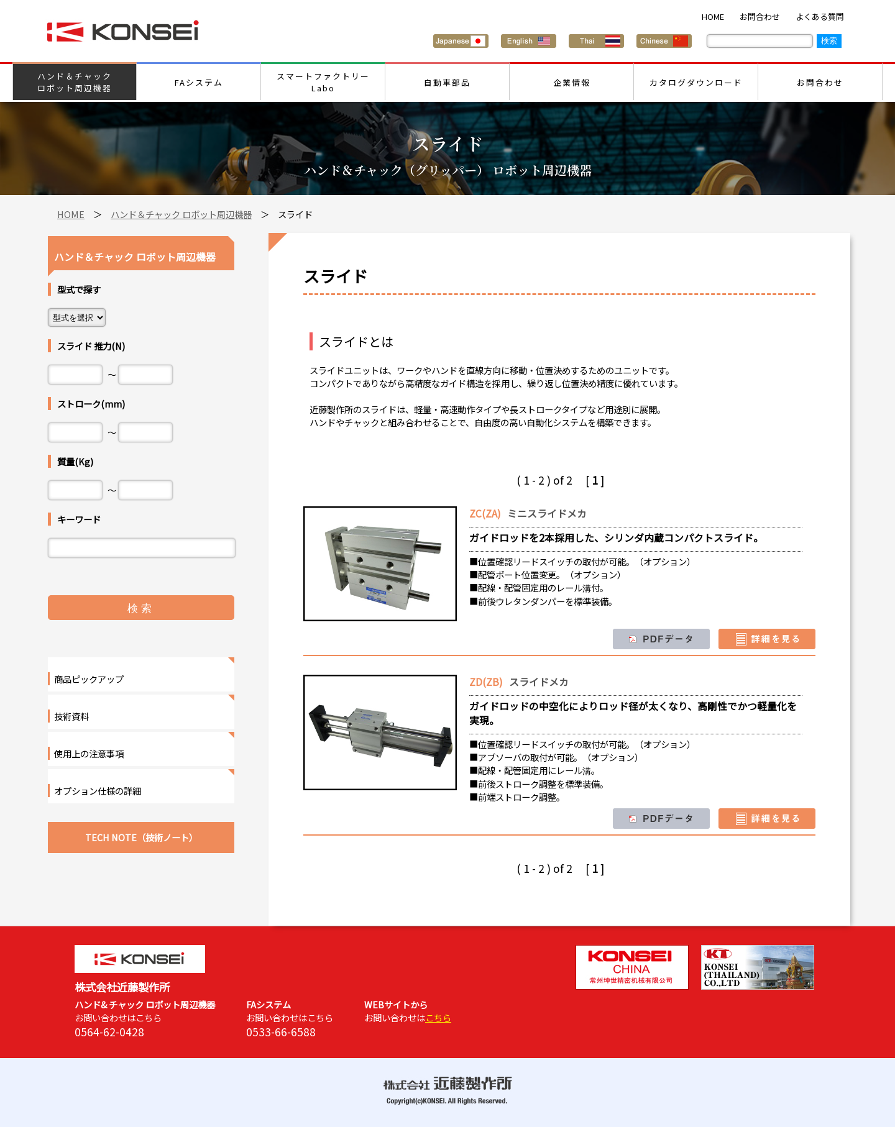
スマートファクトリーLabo (323, 82)
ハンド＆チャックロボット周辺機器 (74, 82)
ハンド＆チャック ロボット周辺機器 (181, 214)
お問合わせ (760, 16)
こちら (438, 1017)
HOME (713, 16)
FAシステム (199, 82)
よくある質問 (820, 16)
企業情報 (571, 82)
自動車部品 (447, 82)
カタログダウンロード (696, 82)
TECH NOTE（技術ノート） (141, 837)
